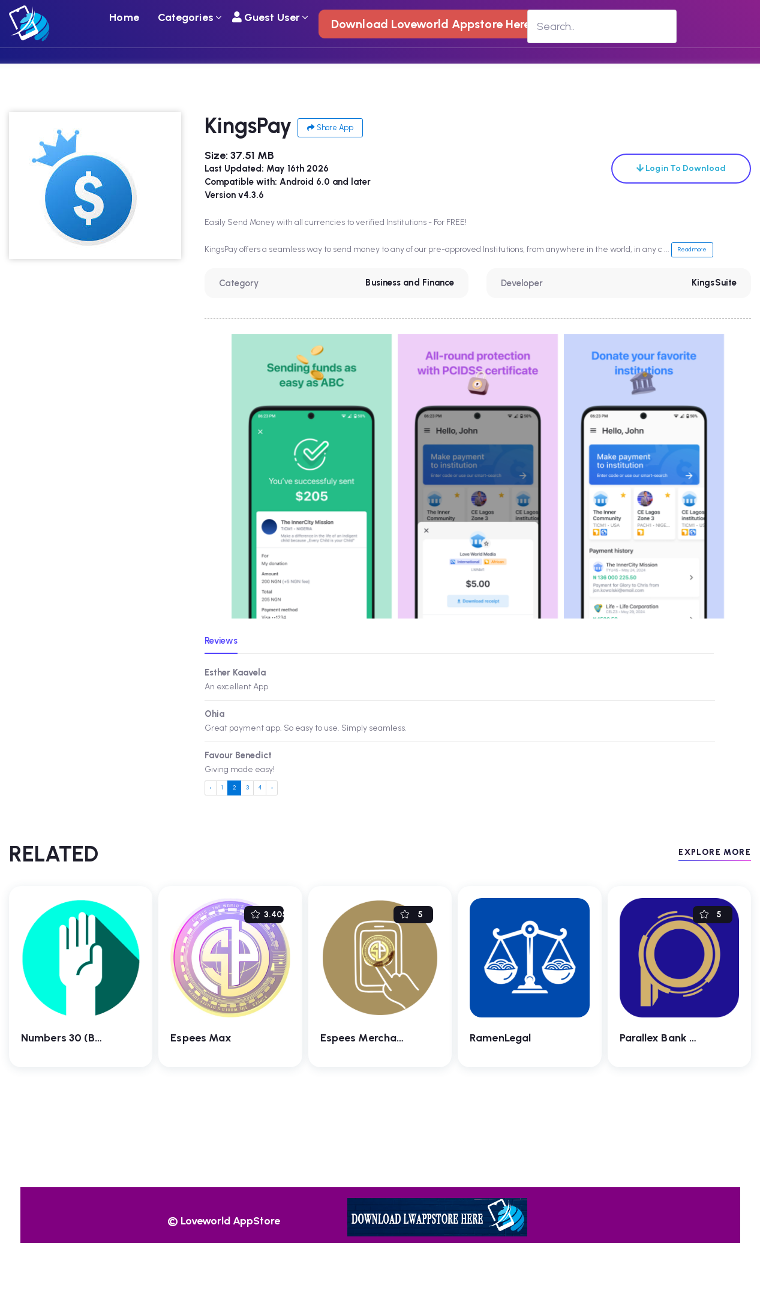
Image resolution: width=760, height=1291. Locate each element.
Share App (330, 127)
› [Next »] (272, 787)
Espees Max (201, 1037)
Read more (692, 249)
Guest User (266, 17)
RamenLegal (500, 1037)
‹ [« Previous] (210, 787)
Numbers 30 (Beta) (68, 1037)
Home (124, 17)
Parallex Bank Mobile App (683, 1037)
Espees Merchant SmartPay (389, 1037)
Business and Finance (409, 282)
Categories (186, 17)
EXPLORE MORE (714, 852)
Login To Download (681, 168)
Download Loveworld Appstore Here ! (433, 24)
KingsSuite (714, 282)
